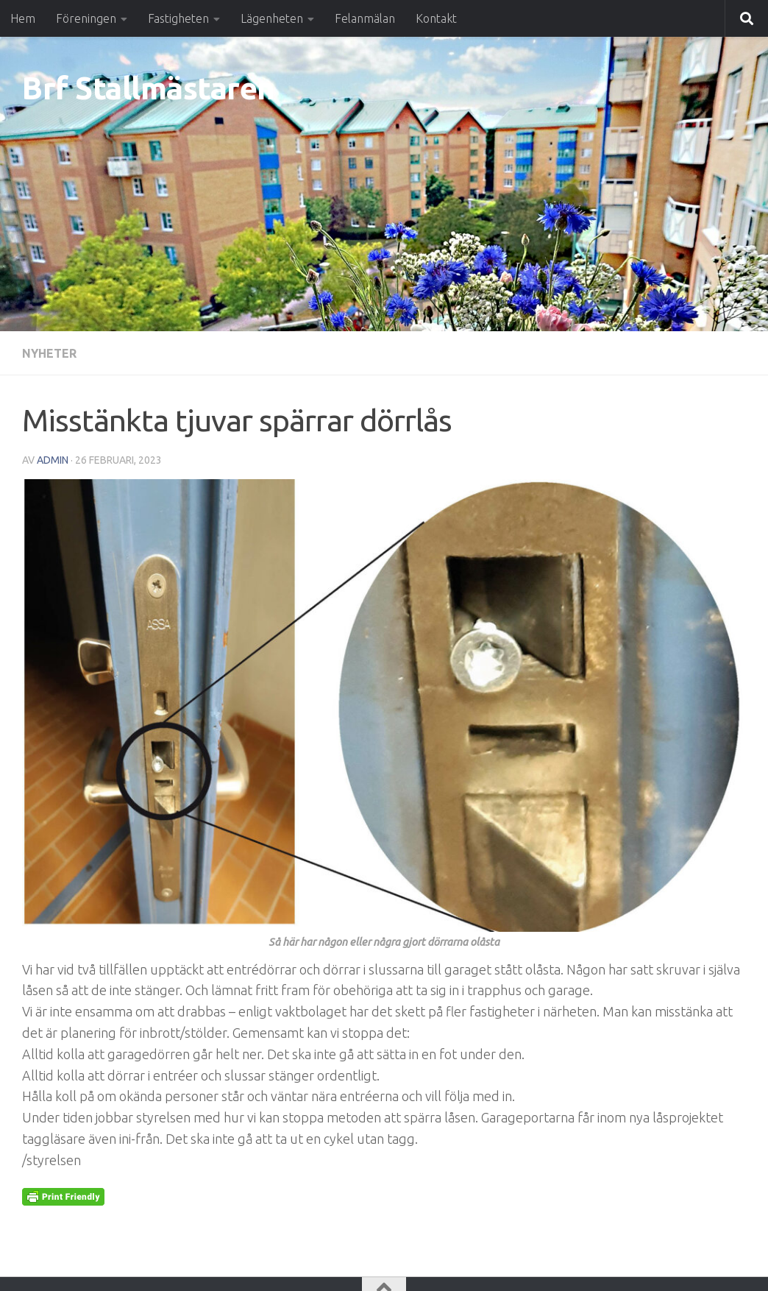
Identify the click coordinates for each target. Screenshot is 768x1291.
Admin (52, 460)
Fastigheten (178, 18)
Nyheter (49, 353)
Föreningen (86, 18)
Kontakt (436, 18)
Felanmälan (365, 18)
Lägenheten (272, 18)
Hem (22, 18)
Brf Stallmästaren (148, 88)
